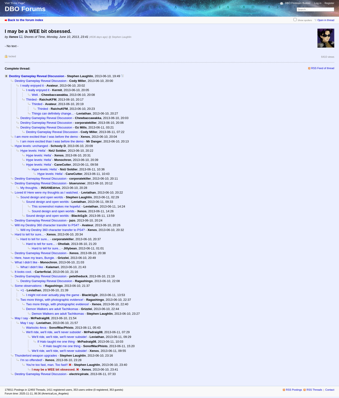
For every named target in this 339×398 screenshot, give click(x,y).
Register (329, 3)
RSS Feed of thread (322, 68)
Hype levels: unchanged (31, 146)
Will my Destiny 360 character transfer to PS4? (47, 225)
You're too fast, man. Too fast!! (47, 365)
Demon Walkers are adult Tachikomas (52, 309)
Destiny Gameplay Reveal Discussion (36, 76)
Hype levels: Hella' (33, 150)
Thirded (31, 99)
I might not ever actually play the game (52, 295)
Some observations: (28, 285)
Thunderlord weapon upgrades (36, 355)
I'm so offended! (31, 360)
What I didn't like (26, 262)
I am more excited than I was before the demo (46, 136)
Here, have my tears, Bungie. (35, 258)
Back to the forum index (25, 20)
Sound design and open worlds (41, 197)
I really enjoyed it (32, 85)
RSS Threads (314, 389)
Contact (329, 389)
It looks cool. (23, 272)
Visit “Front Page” (15, 3)
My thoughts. (29, 188)
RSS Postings (294, 389)
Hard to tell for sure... (29, 234)
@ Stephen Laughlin (119, 36)
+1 (22, 290)
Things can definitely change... (53, 113)
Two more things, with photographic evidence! (51, 299)
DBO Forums (25, 9)
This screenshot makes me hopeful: (56, 206)
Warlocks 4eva (36, 327)
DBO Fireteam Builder (298, 3)
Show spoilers (305, 20)
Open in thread (325, 20)
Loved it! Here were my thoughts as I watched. (47, 192)
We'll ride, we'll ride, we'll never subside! (53, 332)
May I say (21, 318)
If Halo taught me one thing (56, 341)
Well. (35, 95)
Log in (317, 3)
